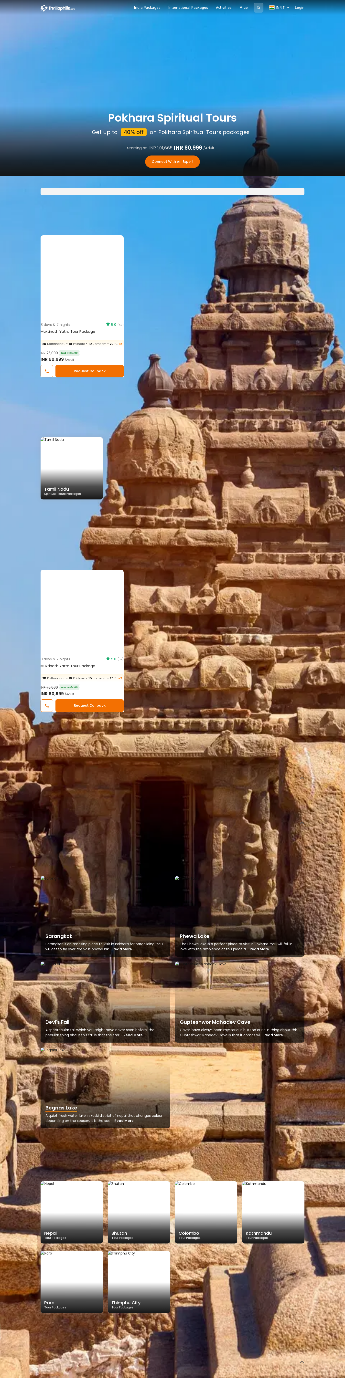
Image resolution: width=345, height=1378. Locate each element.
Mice (243, 7)
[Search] (258, 7)
